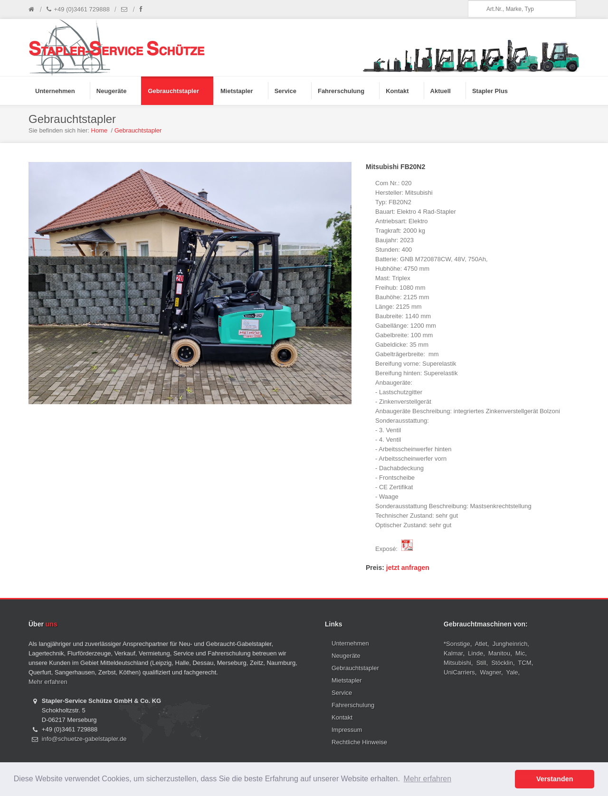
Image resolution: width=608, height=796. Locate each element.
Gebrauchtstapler (138, 130)
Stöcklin (502, 662)
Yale (512, 672)
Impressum (347, 729)
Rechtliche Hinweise (359, 742)
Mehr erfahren (47, 681)
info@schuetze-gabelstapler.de (84, 738)
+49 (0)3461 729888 (78, 9)
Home (99, 130)
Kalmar (453, 653)
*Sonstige (457, 643)
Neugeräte (346, 655)
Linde (475, 653)
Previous (37, 283)
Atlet (481, 643)
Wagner (490, 672)
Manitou (499, 653)
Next (343, 283)
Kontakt (342, 717)
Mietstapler (347, 680)
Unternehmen (350, 643)
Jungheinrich (510, 643)
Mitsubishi (457, 662)
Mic (520, 653)
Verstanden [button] (554, 779)
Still (481, 662)
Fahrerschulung (353, 705)
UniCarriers (459, 672)
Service (342, 692)
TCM (525, 662)
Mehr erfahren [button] (428, 779)
